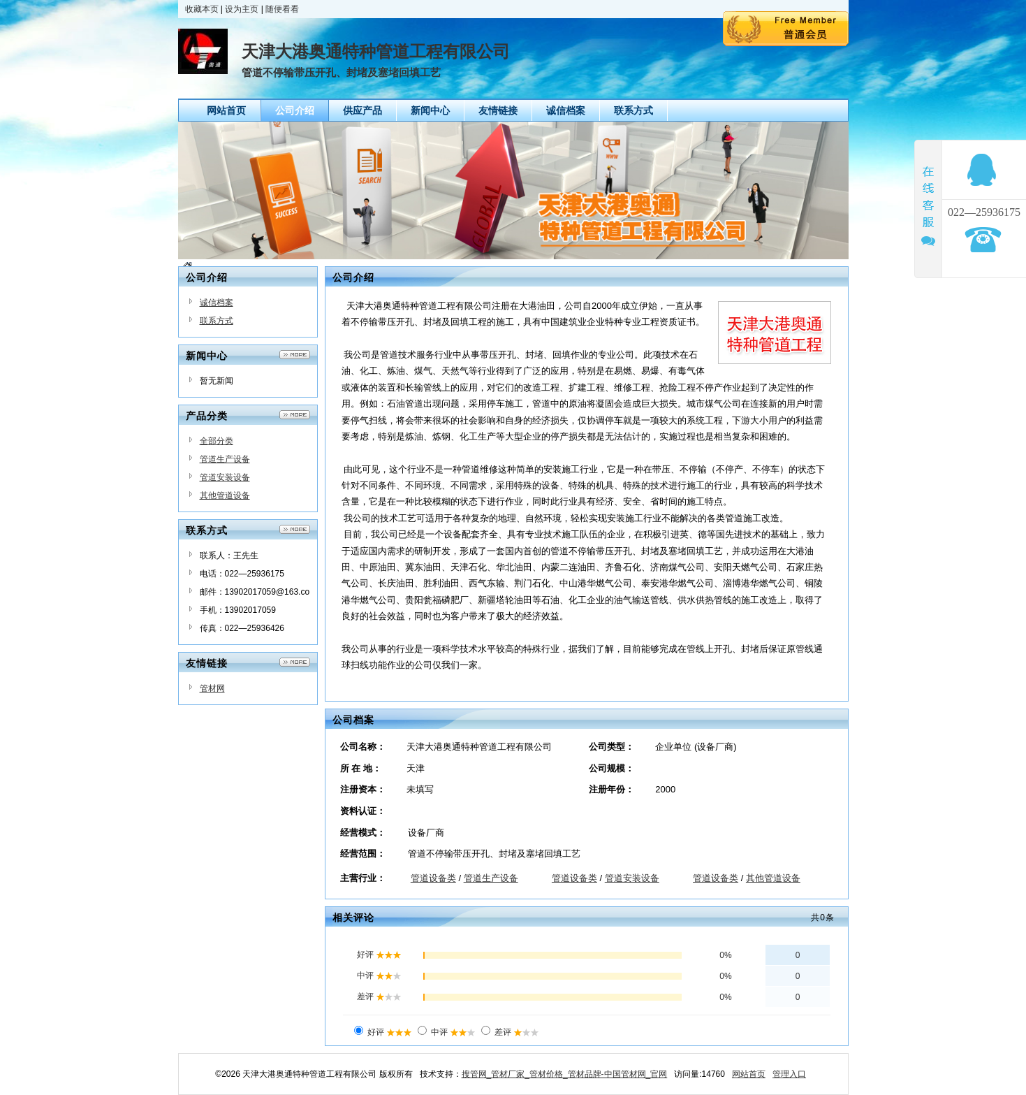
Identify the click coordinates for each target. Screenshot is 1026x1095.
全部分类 (216, 441)
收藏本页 (202, 9)
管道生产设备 (225, 459)
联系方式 (216, 321)
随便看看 (282, 9)
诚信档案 (216, 302)
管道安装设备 (225, 477)
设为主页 (241, 9)
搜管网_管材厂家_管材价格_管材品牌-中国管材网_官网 (565, 1074)
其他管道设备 (225, 495)
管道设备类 (433, 878)
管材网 (212, 688)
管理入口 (789, 1074)
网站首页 (748, 1074)
